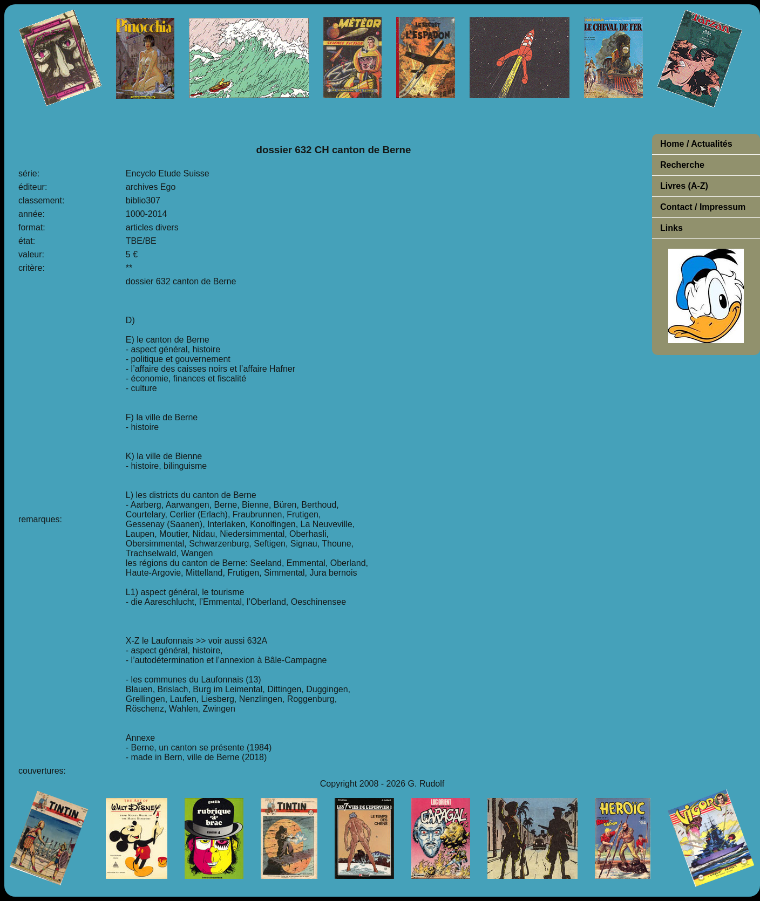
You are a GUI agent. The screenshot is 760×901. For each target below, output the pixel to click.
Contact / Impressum (702, 206)
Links (671, 228)
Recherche (682, 164)
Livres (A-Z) (684, 185)
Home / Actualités (696, 143)
